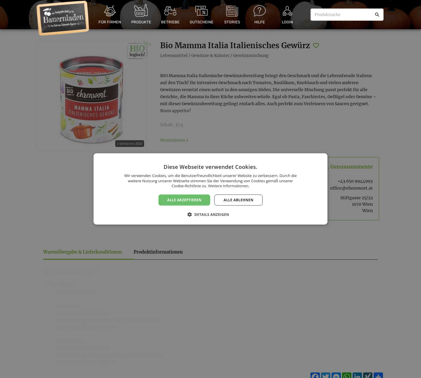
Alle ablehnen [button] (238, 199)
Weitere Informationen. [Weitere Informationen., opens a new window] (228, 185)
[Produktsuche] (347, 14)
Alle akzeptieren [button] (184, 199)
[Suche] (377, 15)
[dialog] (210, 189)
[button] (210, 214)
